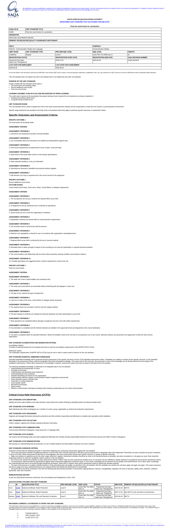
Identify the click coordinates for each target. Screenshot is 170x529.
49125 (18, 492)
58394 (18, 496)
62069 (18, 488)
